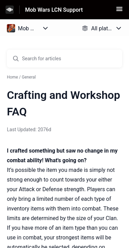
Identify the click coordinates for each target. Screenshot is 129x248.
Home (12, 77)
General (29, 77)
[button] (119, 11)
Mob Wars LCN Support (54, 10)
